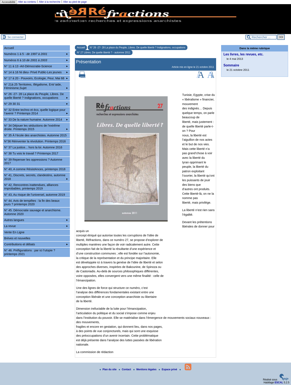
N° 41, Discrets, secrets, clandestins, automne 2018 (36, 177)
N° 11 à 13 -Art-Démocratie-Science (36, 66)
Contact (125, 369)
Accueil (81, 47)
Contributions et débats (36, 244)
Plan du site (108, 369)
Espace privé (168, 369)
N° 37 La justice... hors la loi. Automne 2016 (33, 147)
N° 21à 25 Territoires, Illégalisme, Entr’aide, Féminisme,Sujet (36, 86)
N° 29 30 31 (36, 103)
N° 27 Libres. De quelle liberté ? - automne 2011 (103, 52)
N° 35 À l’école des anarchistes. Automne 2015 (36, 136)
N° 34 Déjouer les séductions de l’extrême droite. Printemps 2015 (36, 127)
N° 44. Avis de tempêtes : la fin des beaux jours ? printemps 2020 (31, 202)
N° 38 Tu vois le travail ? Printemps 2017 (31, 153)
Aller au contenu (27, 1)
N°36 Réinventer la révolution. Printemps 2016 (35, 141)
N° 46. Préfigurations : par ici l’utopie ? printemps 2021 (29, 252)
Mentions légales (145, 369)
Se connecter (15, 37)
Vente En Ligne (14, 232)
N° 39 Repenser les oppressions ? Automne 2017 (33, 161)
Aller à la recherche (49, 1)
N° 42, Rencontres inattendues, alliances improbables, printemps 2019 (31, 186)
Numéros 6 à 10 (36, 60)
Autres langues (36, 220)
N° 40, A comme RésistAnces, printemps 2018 (35, 169)
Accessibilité (8, 2)
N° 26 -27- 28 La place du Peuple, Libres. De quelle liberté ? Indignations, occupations (137, 47)
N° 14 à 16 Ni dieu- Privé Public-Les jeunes (36, 72)
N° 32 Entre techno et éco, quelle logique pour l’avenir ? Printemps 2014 (36, 111)
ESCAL (279, 382)
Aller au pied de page (75, 1)
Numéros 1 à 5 (36, 54)
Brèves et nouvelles (17, 238)
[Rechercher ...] (261, 37)
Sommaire (231, 65)
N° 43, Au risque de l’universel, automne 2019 (34, 194)
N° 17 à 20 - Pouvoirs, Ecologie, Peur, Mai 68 (36, 78)
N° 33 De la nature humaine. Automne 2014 (36, 119)
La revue (36, 226)
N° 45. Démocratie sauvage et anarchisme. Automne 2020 (32, 212)
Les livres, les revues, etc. (243, 54)
